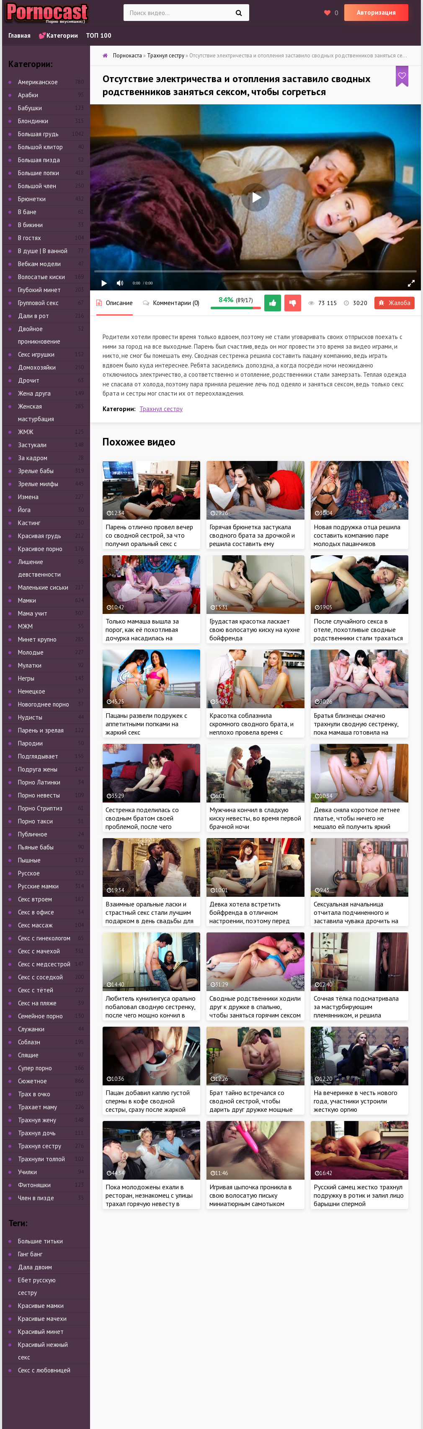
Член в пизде (36, 1198)
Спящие (28, 1055)
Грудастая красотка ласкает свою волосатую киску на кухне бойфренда (254, 629)
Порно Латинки (39, 782)
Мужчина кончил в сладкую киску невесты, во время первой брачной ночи (255, 818)
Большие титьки (40, 1241)
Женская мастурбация (36, 412)
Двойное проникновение (39, 335)
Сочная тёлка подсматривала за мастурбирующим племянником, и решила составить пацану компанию (356, 1011)
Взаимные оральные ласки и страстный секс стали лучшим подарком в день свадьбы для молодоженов (149, 916)
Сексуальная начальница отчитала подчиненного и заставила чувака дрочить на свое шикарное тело (356, 916)
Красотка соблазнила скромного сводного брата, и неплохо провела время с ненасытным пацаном (251, 728)
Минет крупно (37, 639)
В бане (27, 212)
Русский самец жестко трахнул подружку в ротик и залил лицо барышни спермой (359, 1195)
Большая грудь (38, 134)
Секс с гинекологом (44, 938)
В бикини (30, 225)
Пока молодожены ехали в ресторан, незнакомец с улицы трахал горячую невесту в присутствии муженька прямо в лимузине (150, 1203)
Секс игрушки (36, 354)
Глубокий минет (39, 290)
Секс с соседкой (40, 977)
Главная (19, 35)
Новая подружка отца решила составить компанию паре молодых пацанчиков (357, 535)
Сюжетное (32, 1081)
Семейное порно (40, 1016)
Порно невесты (39, 795)
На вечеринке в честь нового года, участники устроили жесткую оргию (355, 1100)
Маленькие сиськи (43, 587)
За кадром (32, 458)
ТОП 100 (98, 35)
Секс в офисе (36, 912)
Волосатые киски (41, 277)
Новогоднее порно (43, 704)
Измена (28, 497)
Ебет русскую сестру (37, 1286)
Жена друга (34, 393)
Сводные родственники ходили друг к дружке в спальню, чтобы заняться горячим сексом (255, 1006)
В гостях (29, 238)
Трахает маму (37, 1107)
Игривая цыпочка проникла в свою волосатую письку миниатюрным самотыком (250, 1195)
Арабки (28, 95)
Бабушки (30, 108)
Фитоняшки (34, 1185)
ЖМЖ (26, 432)
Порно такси (35, 821)
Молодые (31, 652)
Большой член (37, 186)
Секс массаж (35, 925)
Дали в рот (33, 316)
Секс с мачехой (39, 951)
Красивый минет (41, 1332)
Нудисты (30, 717)
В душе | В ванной (42, 251)
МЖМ (25, 626)
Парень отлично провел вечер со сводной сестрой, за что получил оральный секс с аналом (149, 539)
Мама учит (32, 613)
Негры (26, 678)
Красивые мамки (41, 1306)
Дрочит (28, 380)
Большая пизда (39, 160)
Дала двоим (35, 1267)
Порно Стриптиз (40, 808)
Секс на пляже (37, 1003)
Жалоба (394, 303)
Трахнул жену (37, 1120)
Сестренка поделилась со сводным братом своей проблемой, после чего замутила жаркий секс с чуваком (142, 826)
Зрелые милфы (38, 484)
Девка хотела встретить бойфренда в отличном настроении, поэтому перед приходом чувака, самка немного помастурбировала (249, 921)
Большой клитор (40, 147)
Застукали (32, 445)
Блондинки (33, 121)
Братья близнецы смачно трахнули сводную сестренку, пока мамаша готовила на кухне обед (356, 728)
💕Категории (58, 35)
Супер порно (35, 1068)
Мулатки (29, 665)
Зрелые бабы (36, 471)
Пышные (29, 860)
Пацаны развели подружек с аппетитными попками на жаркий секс (146, 723)
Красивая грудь (39, 536)
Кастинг (29, 523)
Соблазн (29, 1042)
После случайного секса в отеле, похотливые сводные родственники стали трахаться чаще (358, 633)
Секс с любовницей (44, 1370)
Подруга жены (37, 769)
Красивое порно (40, 549)
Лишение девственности (39, 568)
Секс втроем (35, 899)
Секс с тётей (35, 990)
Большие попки (38, 173)
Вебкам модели (39, 264)
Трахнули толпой (41, 1159)
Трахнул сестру (161, 409)
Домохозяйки (37, 367)
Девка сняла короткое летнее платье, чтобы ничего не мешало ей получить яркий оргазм (357, 822)
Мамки (27, 600)
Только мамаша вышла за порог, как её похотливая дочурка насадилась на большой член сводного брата (150, 633)
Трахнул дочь (37, 1133)
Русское (29, 873)
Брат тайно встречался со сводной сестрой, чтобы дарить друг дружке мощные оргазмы (251, 1105)
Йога (24, 510)
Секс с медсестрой (44, 964)
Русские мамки (38, 886)
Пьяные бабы (36, 847)
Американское (38, 82)
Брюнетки (32, 199)
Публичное (32, 834)
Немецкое (31, 691)
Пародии (30, 743)
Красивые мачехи (42, 1319)
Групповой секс (38, 303)
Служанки (31, 1029)
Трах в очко (34, 1094)
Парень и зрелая (41, 730)
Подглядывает (38, 756)
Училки (27, 1172)
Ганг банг (30, 1254)
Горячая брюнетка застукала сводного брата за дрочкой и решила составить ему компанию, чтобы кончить (252, 539)
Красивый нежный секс (43, 1351)
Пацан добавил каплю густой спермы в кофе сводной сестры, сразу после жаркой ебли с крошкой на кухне (148, 1105)
